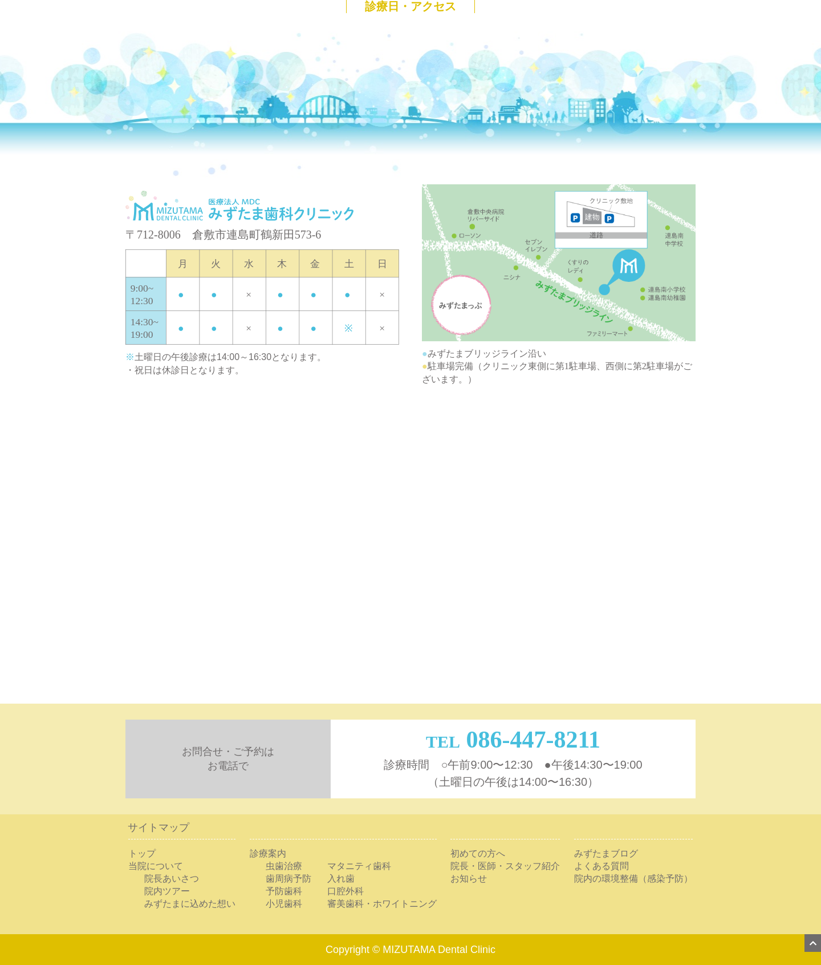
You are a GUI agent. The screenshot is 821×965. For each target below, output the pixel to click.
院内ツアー (167, 891)
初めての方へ (477, 853)
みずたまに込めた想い (189, 904)
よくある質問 (601, 866)
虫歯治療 (284, 866)
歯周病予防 (288, 878)
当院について (155, 866)
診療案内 (268, 853)
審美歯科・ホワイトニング (382, 904)
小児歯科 (284, 904)
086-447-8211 (533, 739)
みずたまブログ (606, 853)
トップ (142, 853)
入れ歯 (341, 878)
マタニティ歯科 (359, 866)
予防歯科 (284, 891)
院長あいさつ (171, 878)
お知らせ (468, 878)
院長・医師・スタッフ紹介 (505, 866)
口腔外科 (345, 891)
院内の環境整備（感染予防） (633, 878)
